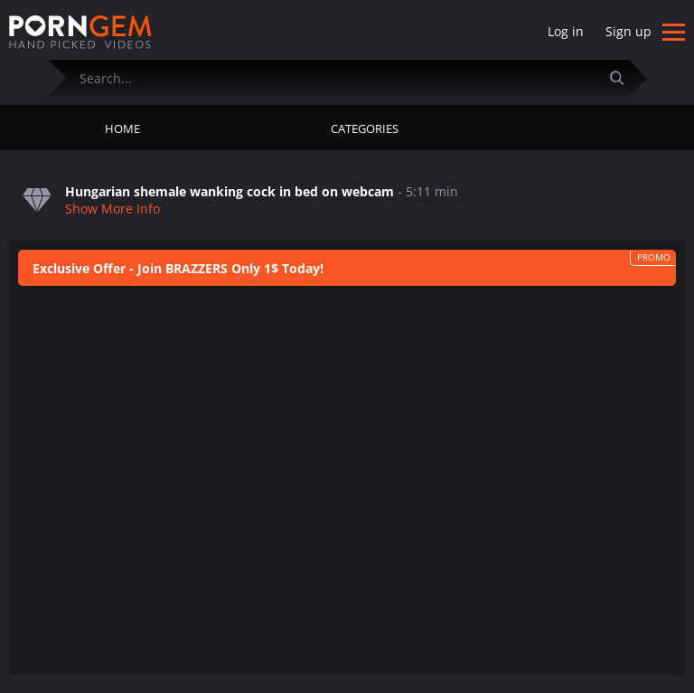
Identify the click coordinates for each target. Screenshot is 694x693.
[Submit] (624, 77)
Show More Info (112, 208)
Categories (365, 128)
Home (122, 128)
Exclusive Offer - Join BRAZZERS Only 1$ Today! (178, 268)
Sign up (628, 31)
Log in (566, 31)
